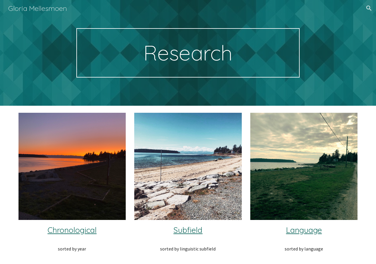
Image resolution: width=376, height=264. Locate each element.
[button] (369, 8)
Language (304, 230)
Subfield (187, 230)
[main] (188, 53)
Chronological (72, 230)
